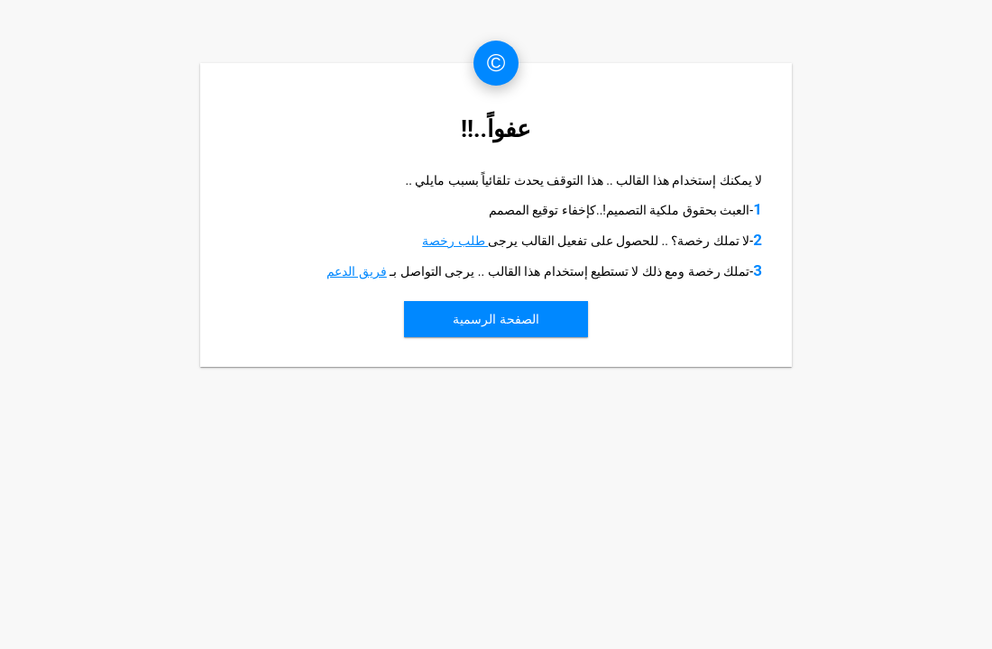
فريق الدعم (356, 271)
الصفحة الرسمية (495, 319)
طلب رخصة (455, 240)
